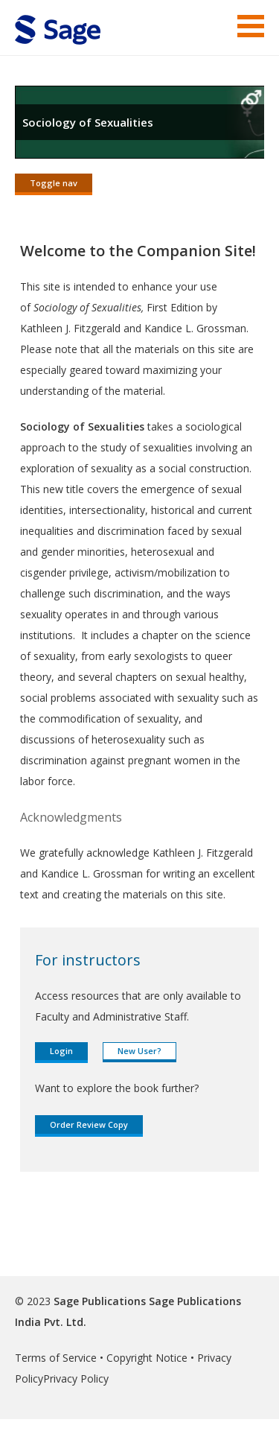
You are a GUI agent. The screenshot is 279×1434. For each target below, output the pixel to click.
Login (61, 1050)
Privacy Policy (76, 1378)
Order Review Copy (89, 1124)
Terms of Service (56, 1358)
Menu (250, 26)
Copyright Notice (146, 1358)
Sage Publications (100, 1301)
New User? (139, 1050)
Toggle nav (53, 182)
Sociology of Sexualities (87, 122)
